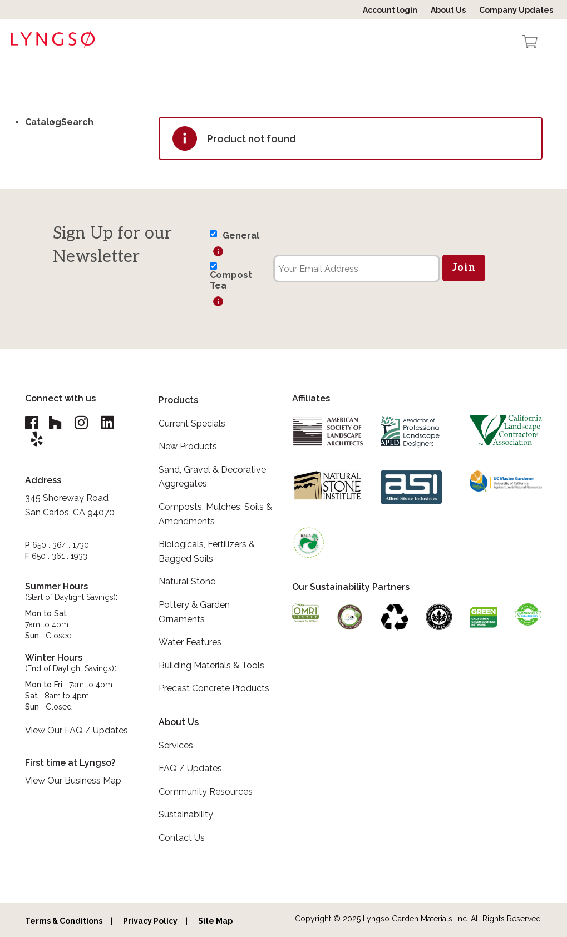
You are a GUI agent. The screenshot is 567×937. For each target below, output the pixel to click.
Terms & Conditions (63, 920)
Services (176, 745)
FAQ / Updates (190, 768)
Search (77, 122)
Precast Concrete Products (214, 688)
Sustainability (186, 814)
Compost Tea (231, 280)
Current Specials (192, 423)
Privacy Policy (150, 920)
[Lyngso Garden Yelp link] (37, 440)
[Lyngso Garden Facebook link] (33, 423)
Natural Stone (187, 581)
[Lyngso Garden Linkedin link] (112, 423)
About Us (448, 10)
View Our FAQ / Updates (76, 731)
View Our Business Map (73, 781)
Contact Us (182, 837)
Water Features (190, 642)
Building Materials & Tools (211, 665)
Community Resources (206, 791)
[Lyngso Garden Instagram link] (84, 423)
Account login (390, 10)
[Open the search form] (508, 42)
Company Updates (516, 10)
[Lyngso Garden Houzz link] (56, 423)
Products (178, 400)
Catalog (43, 122)
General (241, 235)
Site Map (215, 920)
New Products (188, 446)
